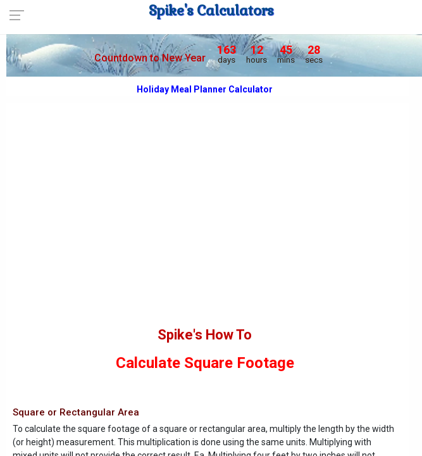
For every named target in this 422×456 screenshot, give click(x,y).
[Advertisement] (205, 229)
